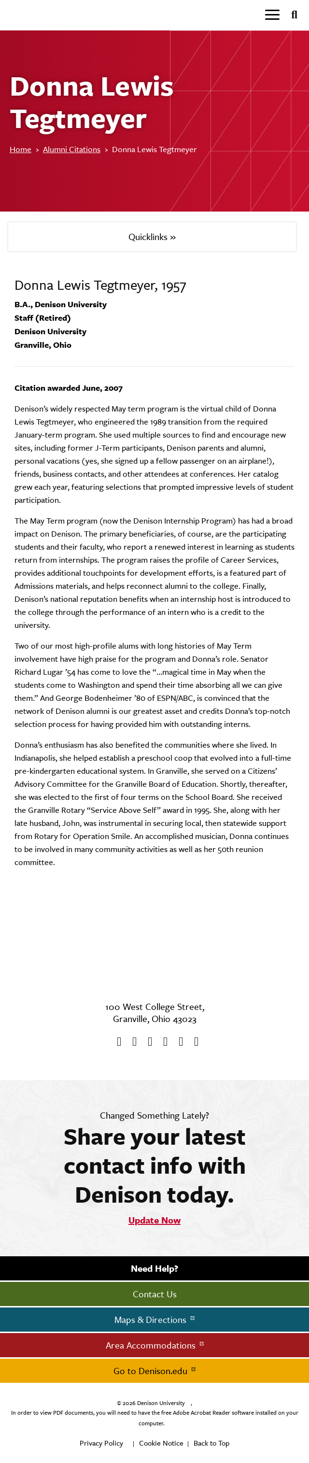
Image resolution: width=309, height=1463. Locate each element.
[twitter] (131, 1042)
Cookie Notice (161, 1443)
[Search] (290, 15)
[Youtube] (146, 1042)
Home (20, 149)
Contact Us (155, 1294)
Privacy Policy (101, 1443)
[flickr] (177, 1042)
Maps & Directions (151, 1319)
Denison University (161, 1403)
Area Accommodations (152, 1345)
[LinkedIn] (193, 1042)
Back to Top (211, 1443)
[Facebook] (116, 1042)
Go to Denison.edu (151, 1370)
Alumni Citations (71, 149)
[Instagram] (162, 1042)
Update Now (154, 1220)
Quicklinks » (152, 236)
